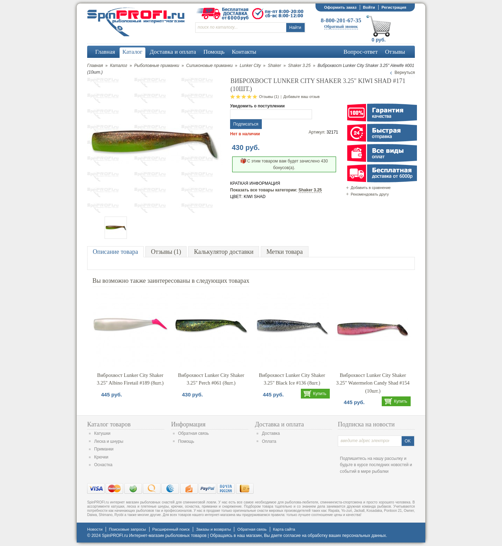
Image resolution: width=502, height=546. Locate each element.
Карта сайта (284, 529)
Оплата (269, 441)
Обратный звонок (341, 26)
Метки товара (284, 251)
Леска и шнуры (108, 441)
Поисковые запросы (127, 529)
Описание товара (115, 251)
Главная (95, 65)
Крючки (101, 457)
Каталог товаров (109, 424)
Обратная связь (193, 433)
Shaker (274, 65)
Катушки (102, 433)
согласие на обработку (305, 535)
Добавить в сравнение (371, 187)
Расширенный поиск (171, 529)
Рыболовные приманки (156, 65)
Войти (369, 7)
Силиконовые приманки (209, 65)
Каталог (118, 65)
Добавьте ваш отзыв (301, 96)
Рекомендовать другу (370, 194)
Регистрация (393, 7)
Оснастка (103, 464)
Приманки (104, 449)
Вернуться (405, 72)
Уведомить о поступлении (257, 106)
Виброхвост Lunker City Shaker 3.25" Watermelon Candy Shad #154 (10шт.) (372, 383)
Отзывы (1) (269, 96)
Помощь (186, 441)
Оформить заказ (340, 7)
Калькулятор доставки (223, 251)
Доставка (271, 433)
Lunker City (250, 65)
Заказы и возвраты (213, 529)
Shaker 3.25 (299, 65)
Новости (94, 529)
